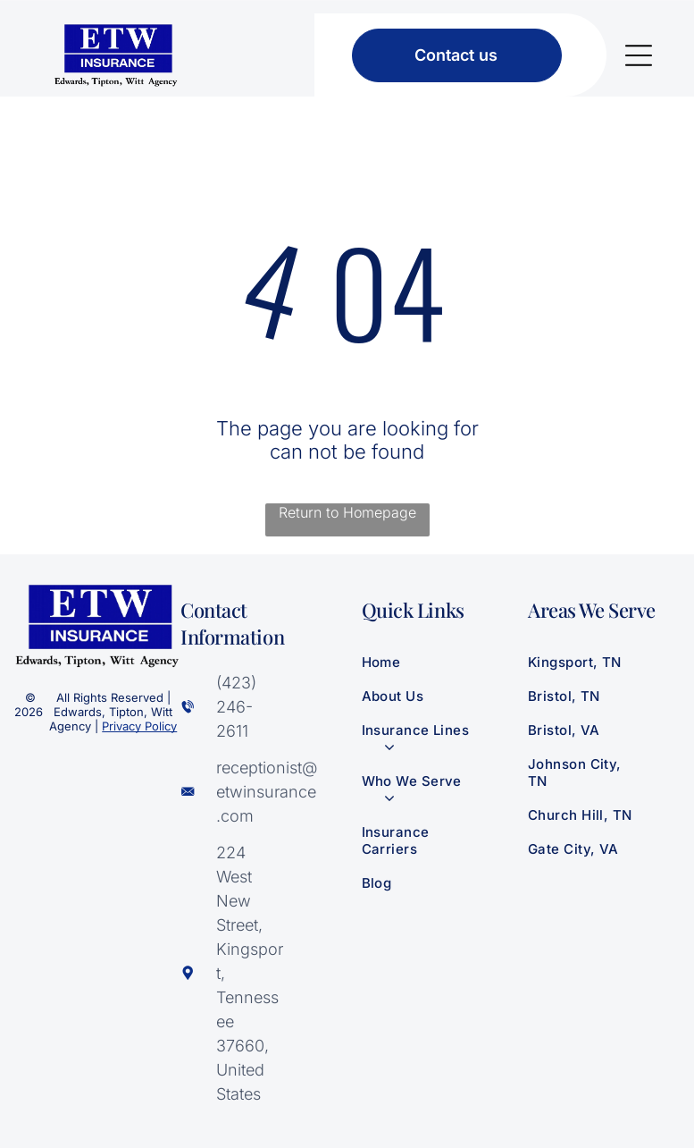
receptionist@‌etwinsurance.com (266, 791)
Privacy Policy (139, 726)
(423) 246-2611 (236, 706)
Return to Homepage (347, 512)
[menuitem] (430, 662)
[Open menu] (638, 55)
